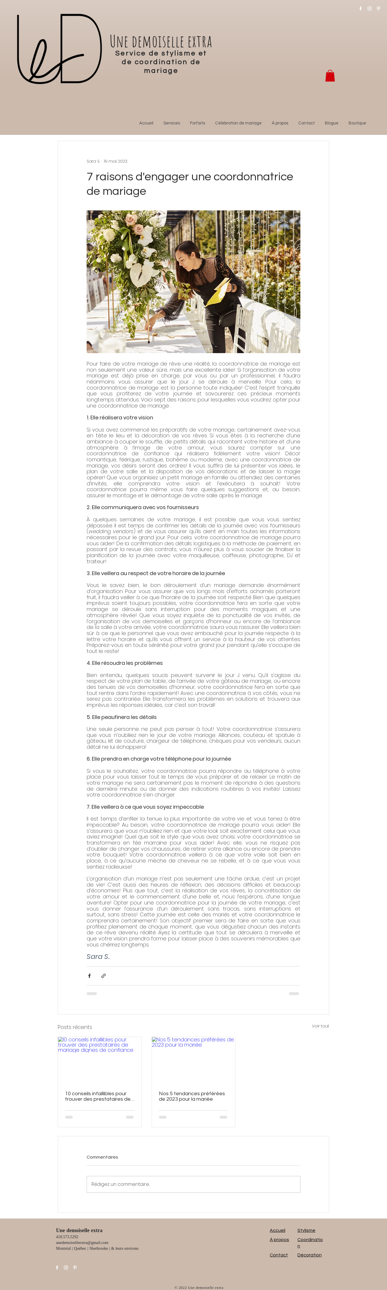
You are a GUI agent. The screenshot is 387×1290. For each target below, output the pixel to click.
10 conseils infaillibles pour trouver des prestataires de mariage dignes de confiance (99, 1096)
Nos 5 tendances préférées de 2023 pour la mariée (192, 1096)
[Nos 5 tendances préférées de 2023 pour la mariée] (193, 1060)
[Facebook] (360, 8)
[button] (330, 76)
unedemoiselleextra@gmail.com (82, 1243)
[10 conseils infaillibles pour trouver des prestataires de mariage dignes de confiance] (100, 1060)
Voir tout (320, 1026)
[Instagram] (369, 8)
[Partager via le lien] (103, 976)
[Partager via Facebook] (89, 976)
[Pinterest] (378, 8)
